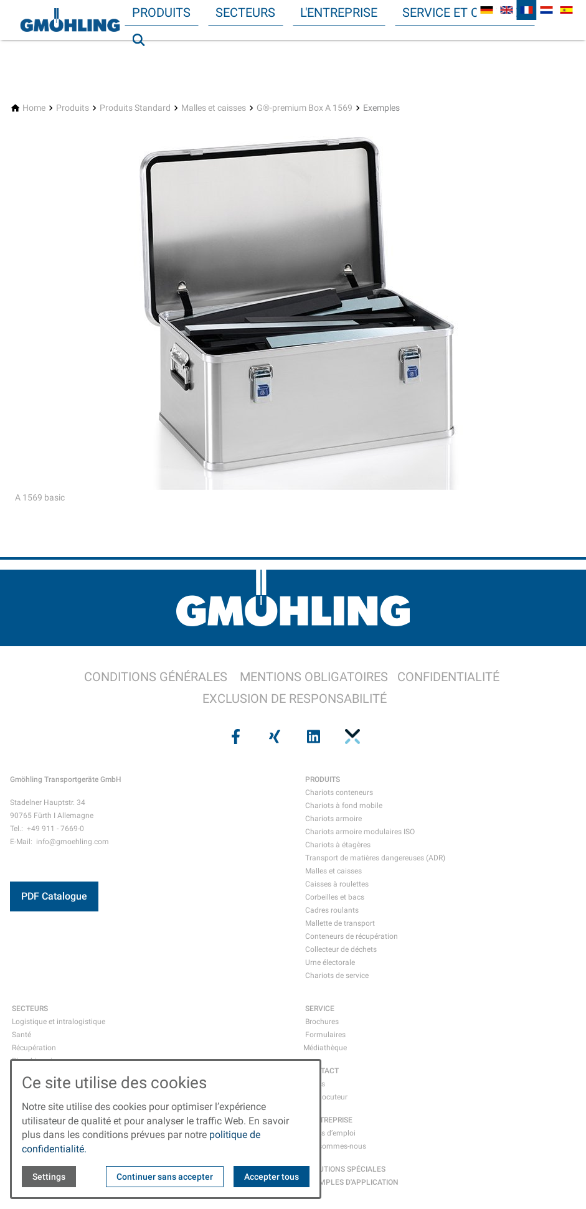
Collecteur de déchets (341, 949)
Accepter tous (271, 1177)
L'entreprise (338, 12)
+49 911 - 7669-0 (55, 828)
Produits (161, 12)
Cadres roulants (332, 910)
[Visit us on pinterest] (351, 736)
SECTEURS (30, 1008)
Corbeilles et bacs (334, 897)
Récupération (34, 1047)
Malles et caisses (333, 871)
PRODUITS (322, 779)
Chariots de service (337, 975)
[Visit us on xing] (273, 736)
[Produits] (72, 108)
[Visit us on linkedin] (312, 736)
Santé (21, 1034)
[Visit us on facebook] (235, 736)
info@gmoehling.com (72, 841)
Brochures (322, 1021)
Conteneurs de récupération (351, 936)
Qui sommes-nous (335, 1146)
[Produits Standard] (135, 108)
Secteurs (245, 12)
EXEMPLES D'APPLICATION (352, 1182)
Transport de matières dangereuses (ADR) (375, 858)
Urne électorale (330, 962)
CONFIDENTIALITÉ (448, 676)
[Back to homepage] (70, 19)
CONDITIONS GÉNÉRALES (155, 676)
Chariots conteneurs (339, 792)
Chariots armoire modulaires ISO (360, 831)
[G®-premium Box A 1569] (304, 108)
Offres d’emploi (330, 1133)
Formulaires (325, 1034)
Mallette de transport (340, 923)
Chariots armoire (333, 818)
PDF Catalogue (54, 896)
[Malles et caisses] (213, 108)
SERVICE (319, 1008)
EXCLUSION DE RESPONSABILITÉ (294, 698)
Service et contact (464, 12)
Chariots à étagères (338, 844)
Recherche (144, 64)
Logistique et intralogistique (58, 1021)
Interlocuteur (326, 1097)
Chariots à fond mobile (343, 805)
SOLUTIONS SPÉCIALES (345, 1169)
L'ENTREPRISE (328, 1120)
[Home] (33, 108)
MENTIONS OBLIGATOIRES (314, 676)
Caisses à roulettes (337, 884)
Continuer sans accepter (164, 1177)
